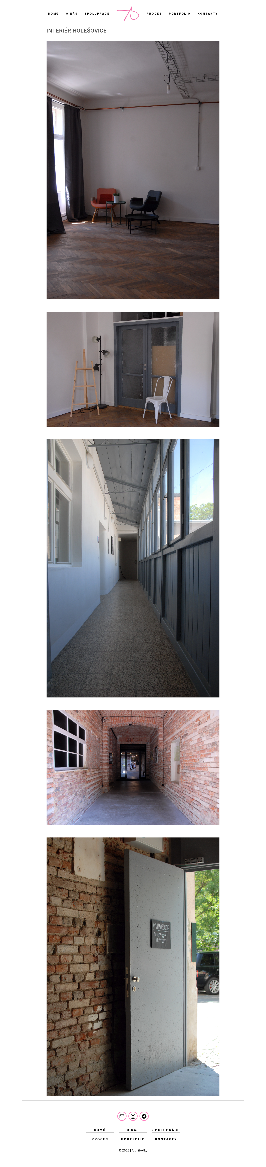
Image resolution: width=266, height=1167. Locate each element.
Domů (53, 13)
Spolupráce (97, 13)
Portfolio (180, 13)
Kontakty (208, 13)
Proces (154, 13)
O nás (72, 13)
